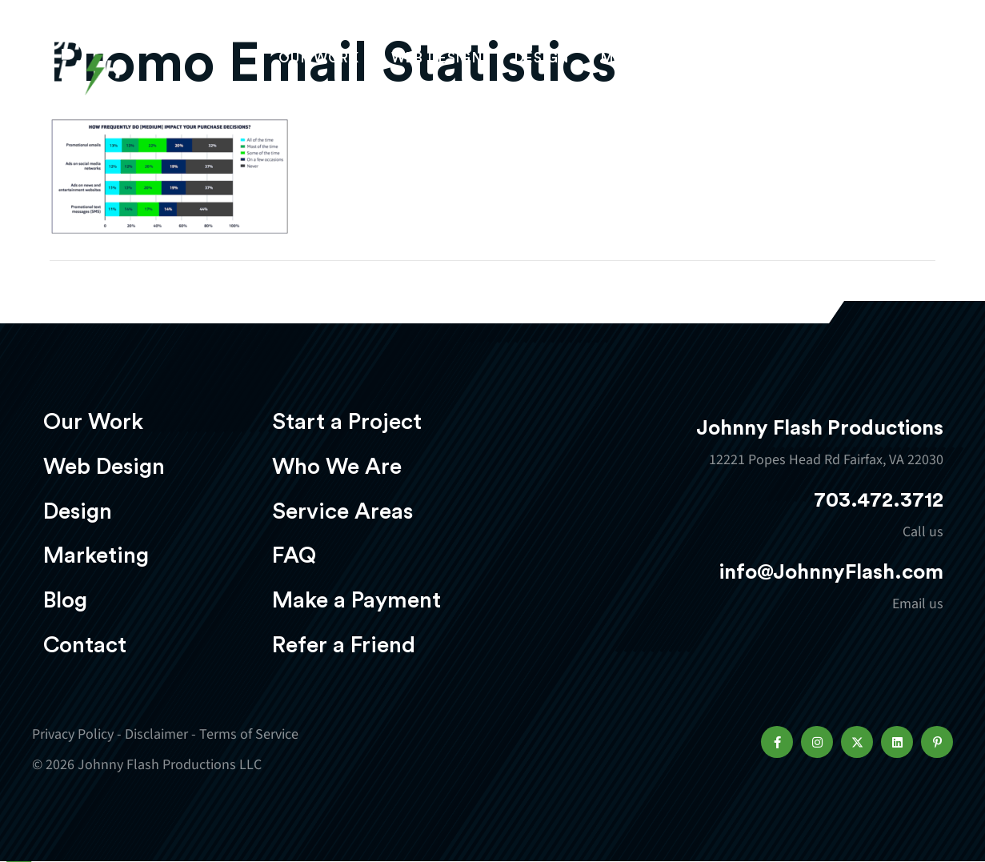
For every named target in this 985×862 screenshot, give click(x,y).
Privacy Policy (73, 734)
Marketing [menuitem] (96, 555)
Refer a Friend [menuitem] (343, 645)
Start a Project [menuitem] (347, 422)
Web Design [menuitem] (104, 466)
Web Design (436, 61)
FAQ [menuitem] (294, 555)
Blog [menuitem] (65, 600)
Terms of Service (248, 734)
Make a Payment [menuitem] (356, 600)
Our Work (318, 61)
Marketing (645, 61)
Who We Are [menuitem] (337, 466)
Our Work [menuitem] (93, 422)
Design (542, 61)
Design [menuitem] (77, 511)
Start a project (859, 62)
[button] (777, 742)
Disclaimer (156, 734)
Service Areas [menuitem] (342, 511)
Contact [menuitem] (84, 645)
